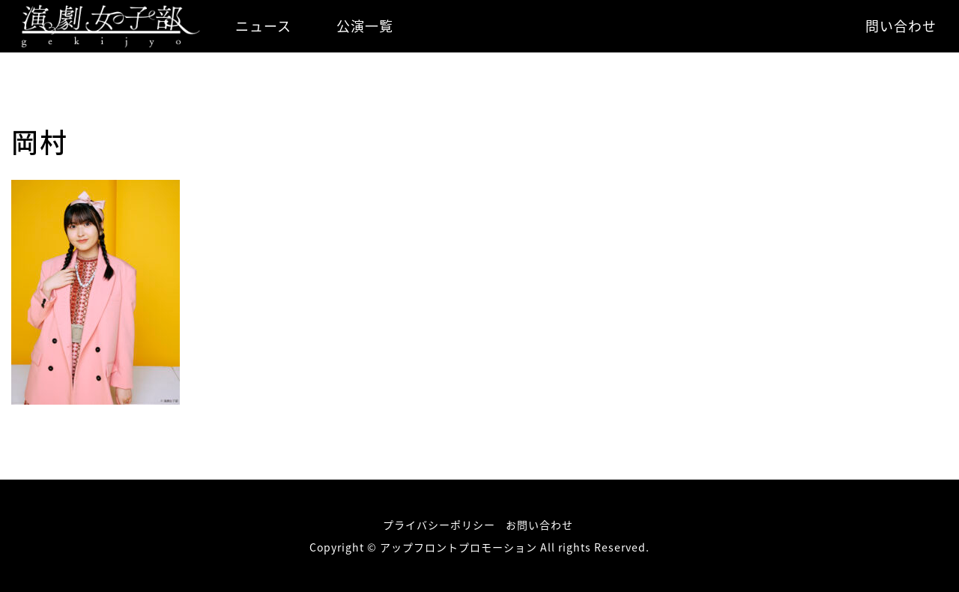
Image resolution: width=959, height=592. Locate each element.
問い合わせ (901, 26)
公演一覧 (364, 26)
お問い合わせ (539, 524)
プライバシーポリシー (439, 524)
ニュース (263, 26)
